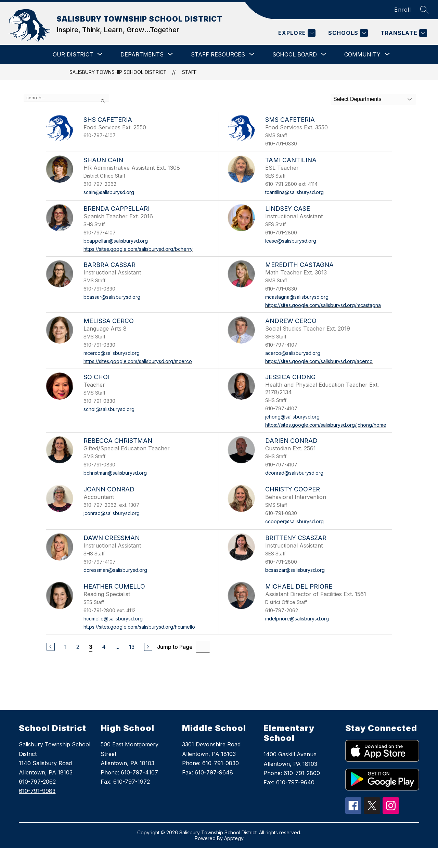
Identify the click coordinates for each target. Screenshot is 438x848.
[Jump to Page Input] (203, 647)
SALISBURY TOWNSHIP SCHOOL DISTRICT (118, 72)
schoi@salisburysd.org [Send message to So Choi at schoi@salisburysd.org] (108, 409)
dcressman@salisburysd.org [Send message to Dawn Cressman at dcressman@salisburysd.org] (115, 570)
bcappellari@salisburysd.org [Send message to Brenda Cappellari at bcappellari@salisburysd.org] (115, 241)
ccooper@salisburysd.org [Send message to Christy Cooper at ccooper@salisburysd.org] (294, 521)
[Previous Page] (51, 647)
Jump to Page (175, 646)
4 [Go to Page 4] (104, 646)
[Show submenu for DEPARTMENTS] (142, 54)
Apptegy (234, 838)
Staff (189, 72)
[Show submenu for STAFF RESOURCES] (218, 54)
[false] (66, 98)
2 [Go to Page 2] (77, 646)
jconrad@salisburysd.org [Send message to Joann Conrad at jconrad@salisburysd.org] (111, 513)
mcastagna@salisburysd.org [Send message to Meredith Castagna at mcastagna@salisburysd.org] (296, 297)
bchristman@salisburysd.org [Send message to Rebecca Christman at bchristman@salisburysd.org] (115, 473)
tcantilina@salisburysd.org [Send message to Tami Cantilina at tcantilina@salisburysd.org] (294, 192)
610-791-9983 (37, 790)
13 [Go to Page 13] (131, 646)
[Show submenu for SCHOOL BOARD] (294, 54)
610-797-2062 (37, 781)
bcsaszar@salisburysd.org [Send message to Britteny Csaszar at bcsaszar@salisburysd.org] (295, 570)
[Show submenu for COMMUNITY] (362, 54)
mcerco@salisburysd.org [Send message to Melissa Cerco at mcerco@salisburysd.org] (111, 353)
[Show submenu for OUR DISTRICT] (73, 54)
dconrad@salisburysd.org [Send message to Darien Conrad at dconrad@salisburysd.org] (294, 473)
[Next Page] (148, 647)
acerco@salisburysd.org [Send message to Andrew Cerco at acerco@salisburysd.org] (292, 353)
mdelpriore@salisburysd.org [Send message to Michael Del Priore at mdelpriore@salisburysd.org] (297, 618)
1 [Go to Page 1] (65, 646)
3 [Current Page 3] (90, 646)
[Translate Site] (403, 33)
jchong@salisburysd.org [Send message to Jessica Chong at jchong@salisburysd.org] (292, 417)
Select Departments (357, 99)
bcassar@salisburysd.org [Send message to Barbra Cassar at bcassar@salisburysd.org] (111, 297)
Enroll (402, 9)
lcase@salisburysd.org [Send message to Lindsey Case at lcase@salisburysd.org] (290, 241)
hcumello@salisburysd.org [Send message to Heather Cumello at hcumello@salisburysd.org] (113, 618)
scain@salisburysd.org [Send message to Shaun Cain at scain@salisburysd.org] (108, 192)
